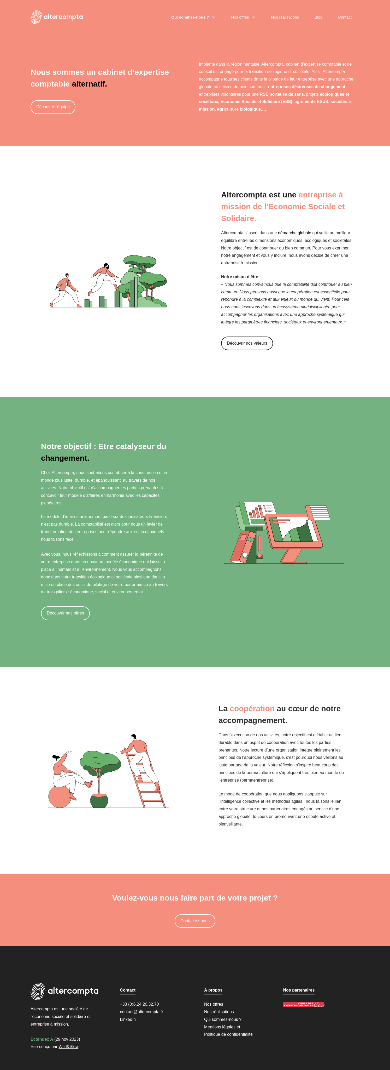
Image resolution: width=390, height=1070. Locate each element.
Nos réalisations (285, 17)
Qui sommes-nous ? (197, 17)
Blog (318, 17)
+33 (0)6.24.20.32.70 (139, 1004)
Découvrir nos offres (65, 613)
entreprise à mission (49, 1024)
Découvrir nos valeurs (247, 343)
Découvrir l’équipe (53, 107)
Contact (345, 17)
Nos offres (247, 17)
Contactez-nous (195, 921)
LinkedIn (128, 1019)
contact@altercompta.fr (141, 1012)
